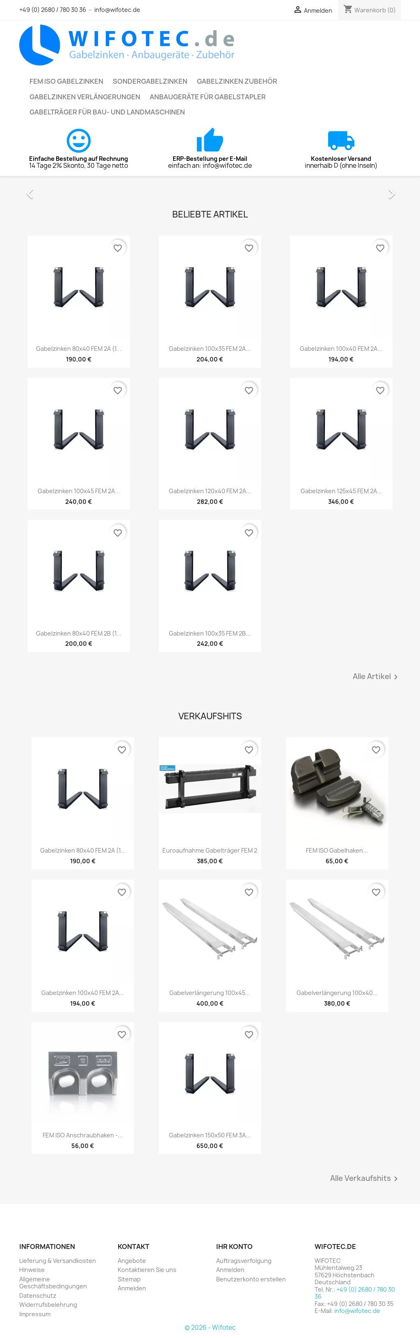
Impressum (34, 1314)
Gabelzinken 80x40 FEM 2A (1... (78, 348)
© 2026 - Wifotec (210, 1327)
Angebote (132, 1261)
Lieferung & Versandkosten (57, 1261)
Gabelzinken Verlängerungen (85, 96)
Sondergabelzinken (150, 81)
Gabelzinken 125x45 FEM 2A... (341, 491)
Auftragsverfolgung (244, 1261)
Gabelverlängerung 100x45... (209, 993)
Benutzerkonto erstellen (251, 1279)
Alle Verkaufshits (365, 1179)
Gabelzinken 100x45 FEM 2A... (79, 491)
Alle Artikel (377, 677)
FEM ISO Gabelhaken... (337, 850)
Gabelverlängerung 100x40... (337, 993)
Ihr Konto (234, 1246)
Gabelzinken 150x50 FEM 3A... (210, 1135)
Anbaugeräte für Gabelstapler (208, 96)
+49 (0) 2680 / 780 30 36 (52, 10)
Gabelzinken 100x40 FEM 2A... (341, 348)
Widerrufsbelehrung (48, 1304)
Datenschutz (37, 1295)
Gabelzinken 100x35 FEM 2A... (210, 348)
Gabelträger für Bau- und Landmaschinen (107, 112)
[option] (210, 190)
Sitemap (129, 1279)
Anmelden (132, 1288)
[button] (48, 190)
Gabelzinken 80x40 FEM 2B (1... (78, 633)
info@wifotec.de (117, 10)
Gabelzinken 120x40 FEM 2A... (210, 491)
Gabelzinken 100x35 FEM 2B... (210, 633)
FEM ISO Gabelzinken (66, 81)
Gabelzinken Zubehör (237, 81)
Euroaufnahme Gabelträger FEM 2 (209, 850)
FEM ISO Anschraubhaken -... (83, 1135)
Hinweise (32, 1270)
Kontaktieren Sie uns (147, 1270)
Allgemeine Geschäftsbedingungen (53, 1282)
